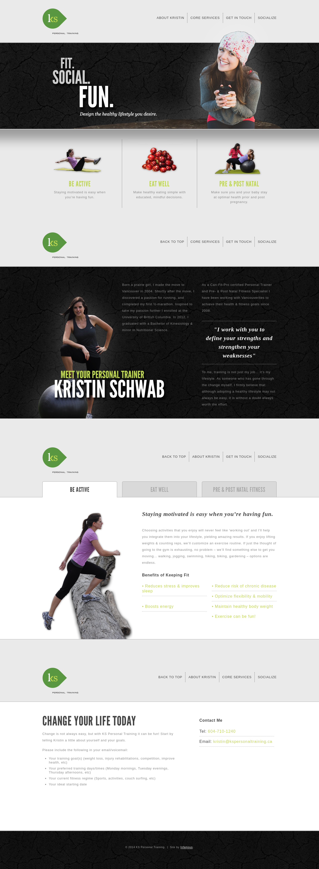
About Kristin (170, 18)
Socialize (267, 18)
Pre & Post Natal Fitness (239, 490)
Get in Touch (239, 18)
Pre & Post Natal (239, 183)
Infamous (186, 847)
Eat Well (159, 183)
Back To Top (172, 242)
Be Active (80, 183)
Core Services (205, 18)
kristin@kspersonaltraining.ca (242, 741)
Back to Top (174, 457)
